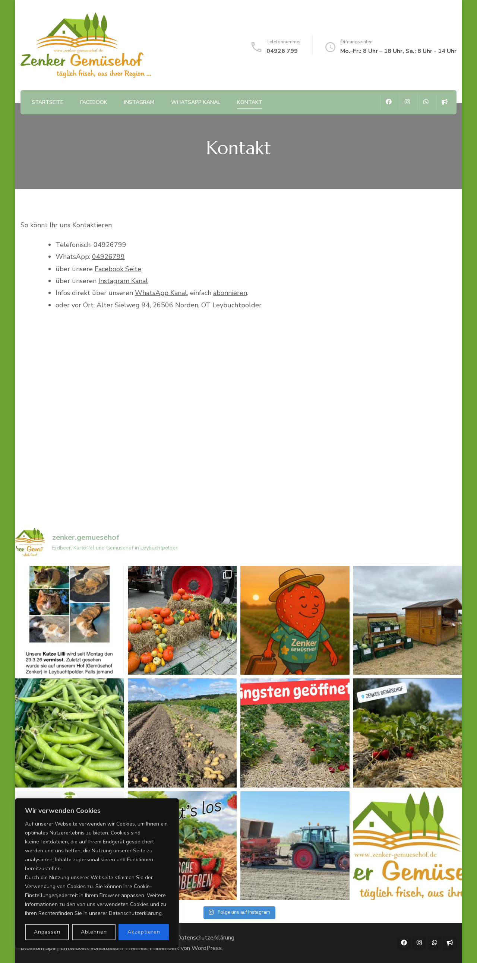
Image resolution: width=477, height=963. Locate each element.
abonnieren (230, 292)
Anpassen (47, 931)
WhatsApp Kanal (195, 102)
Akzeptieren (143, 931)
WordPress (207, 948)
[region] (97, 873)
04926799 (108, 256)
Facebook (93, 102)
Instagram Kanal (123, 280)
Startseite (47, 102)
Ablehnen (94, 931)
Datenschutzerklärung (205, 938)
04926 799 (282, 51)
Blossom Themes (123, 948)
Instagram (139, 102)
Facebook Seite (118, 268)
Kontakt (249, 102)
